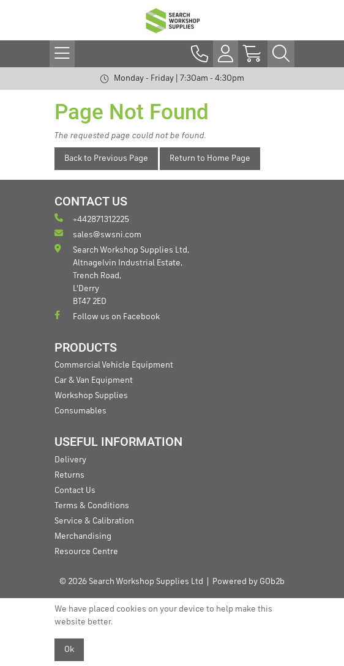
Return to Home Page (210, 158)
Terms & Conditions (91, 505)
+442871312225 (91, 218)
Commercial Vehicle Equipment (113, 365)
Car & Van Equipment (93, 380)
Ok (69, 649)
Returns (69, 475)
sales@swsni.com (97, 234)
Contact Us (74, 490)
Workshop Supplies (91, 395)
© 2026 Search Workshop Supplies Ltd (131, 581)
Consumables (80, 411)
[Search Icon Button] (280, 53)
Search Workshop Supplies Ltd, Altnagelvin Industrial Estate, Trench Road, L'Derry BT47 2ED (121, 275)
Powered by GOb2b (248, 581)
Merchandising (82, 536)
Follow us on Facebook (107, 316)
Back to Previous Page (106, 158)
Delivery (70, 460)
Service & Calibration (94, 521)
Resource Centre (86, 551)
